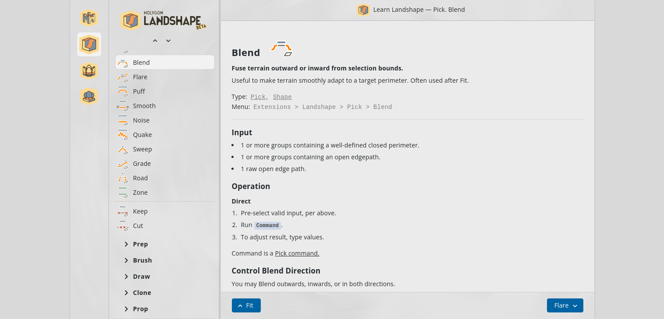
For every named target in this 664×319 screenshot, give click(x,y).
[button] (89, 18)
